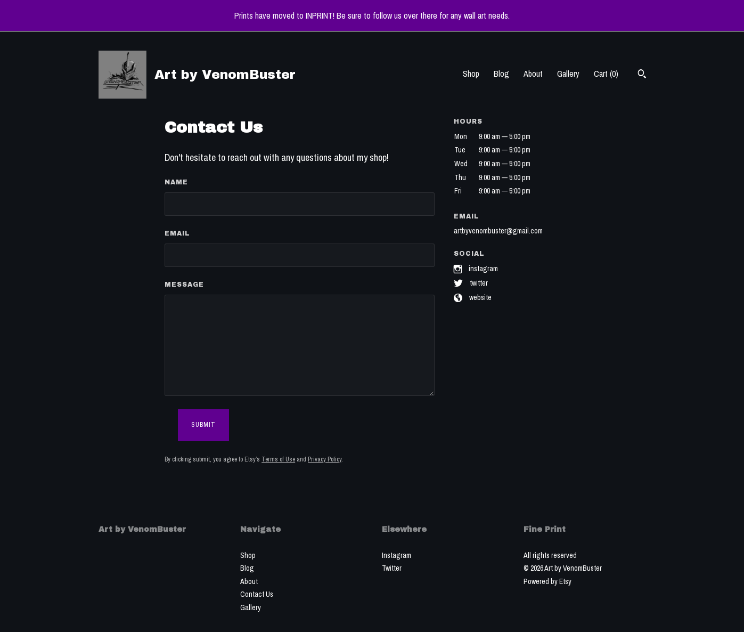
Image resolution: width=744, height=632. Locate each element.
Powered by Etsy (547, 581)
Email (177, 233)
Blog (501, 73)
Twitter (479, 283)
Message (184, 284)
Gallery (568, 73)
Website (480, 297)
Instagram (483, 268)
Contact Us (256, 594)
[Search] (642, 75)
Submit (203, 424)
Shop (471, 73)
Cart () (606, 73)
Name (176, 182)
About (533, 73)
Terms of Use (278, 459)
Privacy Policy (324, 459)
